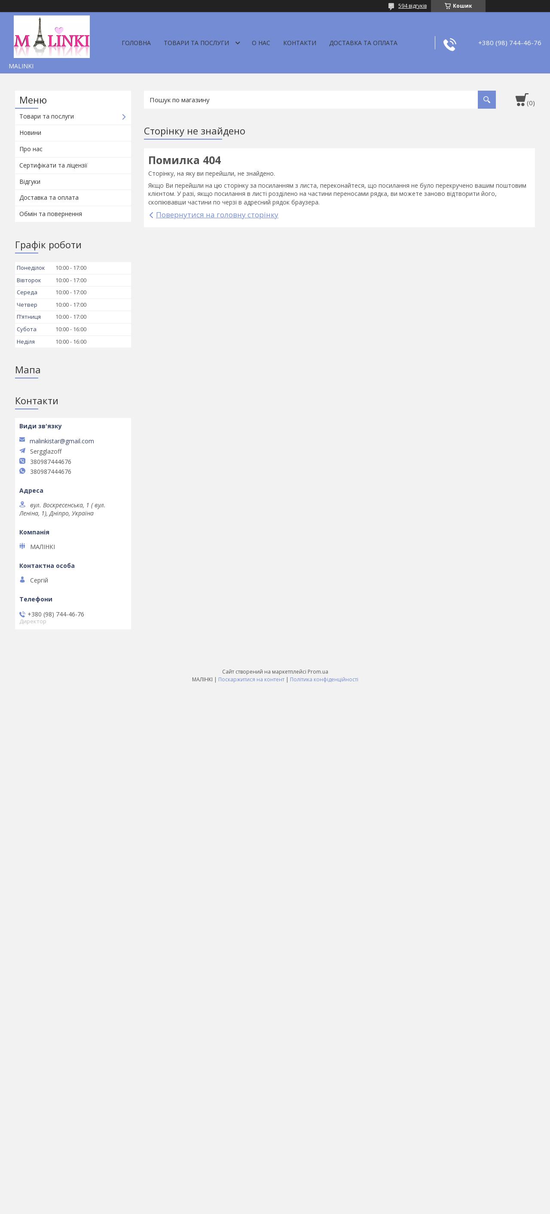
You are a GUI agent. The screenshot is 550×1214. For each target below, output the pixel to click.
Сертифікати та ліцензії (53, 165)
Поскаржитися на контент (251, 679)
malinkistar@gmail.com (62, 441)
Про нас (31, 149)
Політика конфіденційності (324, 679)
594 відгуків (412, 5)
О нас (261, 43)
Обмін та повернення (50, 214)
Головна (136, 43)
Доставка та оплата (363, 43)
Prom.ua (318, 671)
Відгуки (29, 181)
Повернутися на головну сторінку (217, 215)
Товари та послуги (196, 43)
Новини (30, 132)
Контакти (299, 43)
